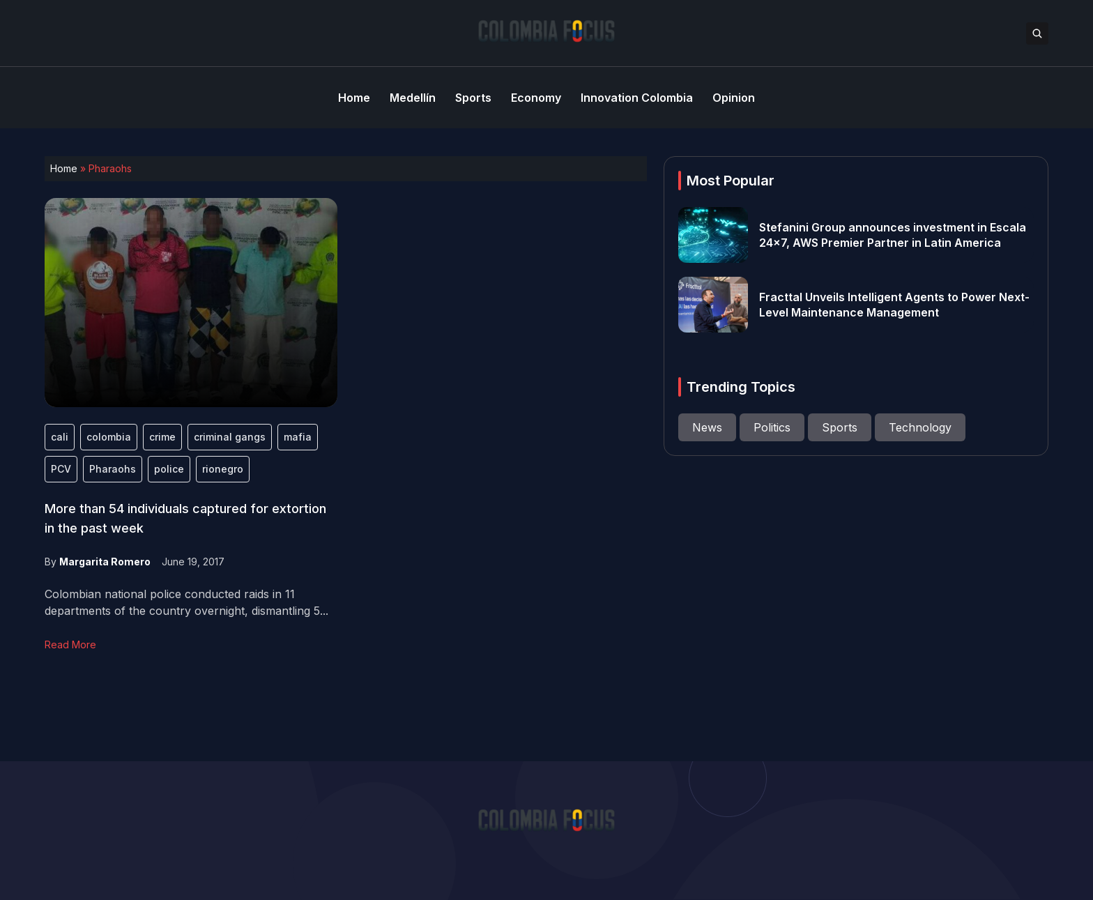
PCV (61, 469)
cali (59, 437)
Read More (70, 644)
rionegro (222, 469)
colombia (108, 437)
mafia (298, 437)
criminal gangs (230, 437)
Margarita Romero (105, 561)
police (169, 469)
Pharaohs (112, 469)
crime (162, 437)
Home (63, 168)
